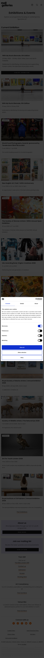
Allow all (22, 347)
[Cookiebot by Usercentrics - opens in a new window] (35, 299)
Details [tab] (22, 303)
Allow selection (22, 352)
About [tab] (36, 303)
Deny (22, 357)
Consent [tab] (7, 303)
